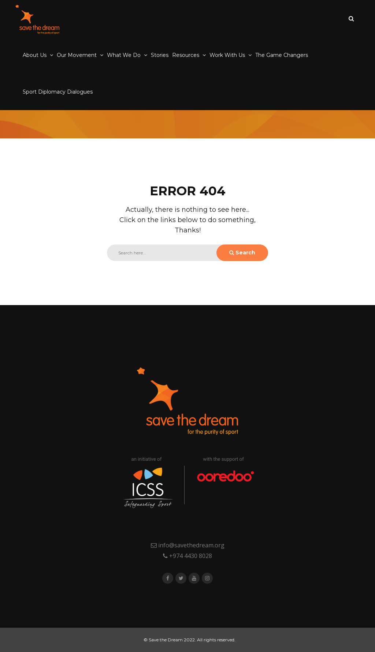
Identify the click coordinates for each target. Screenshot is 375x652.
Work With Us (227, 55)
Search (242, 252)
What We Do (124, 55)
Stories (159, 55)
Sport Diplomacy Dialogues (58, 91)
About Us (35, 55)
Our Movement (77, 55)
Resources (186, 55)
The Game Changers (281, 55)
